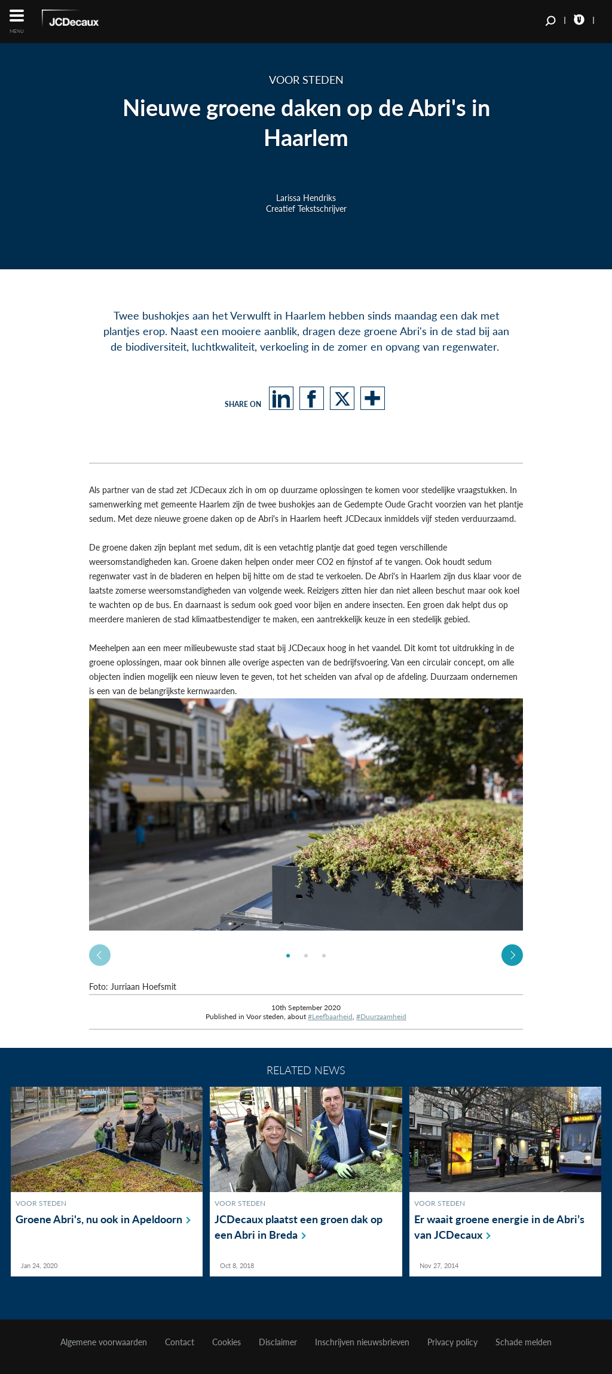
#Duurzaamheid (381, 1016)
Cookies (226, 1342)
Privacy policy (452, 1342)
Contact (179, 1342)
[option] (306, 814)
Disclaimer (278, 1342)
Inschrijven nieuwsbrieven (362, 1342)
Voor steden (41, 1203)
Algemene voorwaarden (103, 1342)
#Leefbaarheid (330, 1016)
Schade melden (523, 1342)
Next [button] (512, 955)
